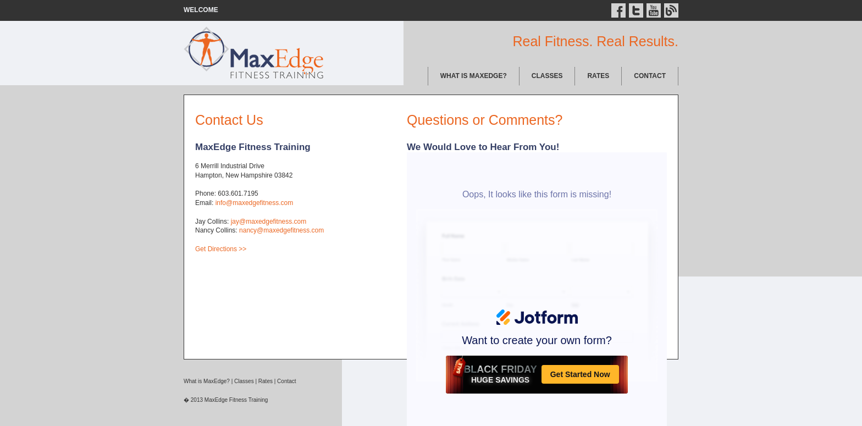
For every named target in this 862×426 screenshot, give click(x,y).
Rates (265, 381)
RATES (598, 76)
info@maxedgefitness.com (255, 203)
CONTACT (650, 76)
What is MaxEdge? (207, 381)
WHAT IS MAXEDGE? (473, 76)
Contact (286, 381)
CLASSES (547, 76)
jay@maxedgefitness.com (269, 221)
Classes (244, 381)
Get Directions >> (220, 249)
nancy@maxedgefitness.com (281, 230)
